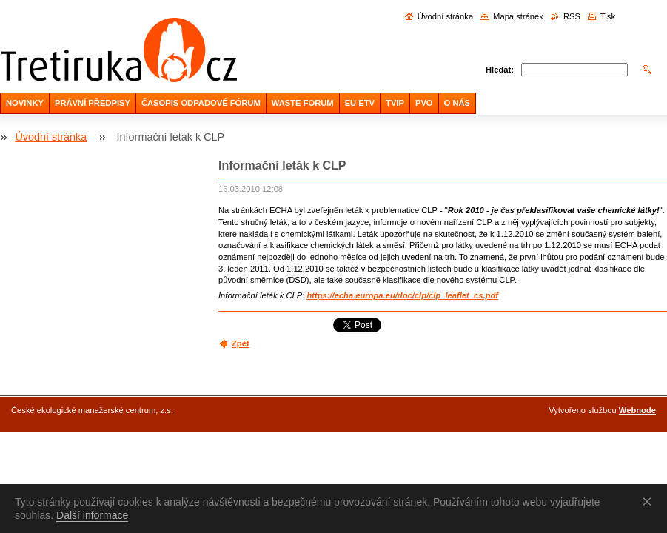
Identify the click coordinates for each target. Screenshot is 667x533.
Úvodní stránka (445, 16)
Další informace (92, 515)
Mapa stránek (518, 16)
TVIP (395, 102)
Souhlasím (650, 501)
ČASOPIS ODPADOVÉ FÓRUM (201, 102)
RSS (571, 16)
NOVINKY (25, 102)
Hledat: (500, 69)
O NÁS (457, 102)
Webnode (637, 410)
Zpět (240, 343)
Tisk (607, 16)
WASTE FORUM (303, 102)
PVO (424, 102)
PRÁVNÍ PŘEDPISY (92, 102)
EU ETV (360, 102)
